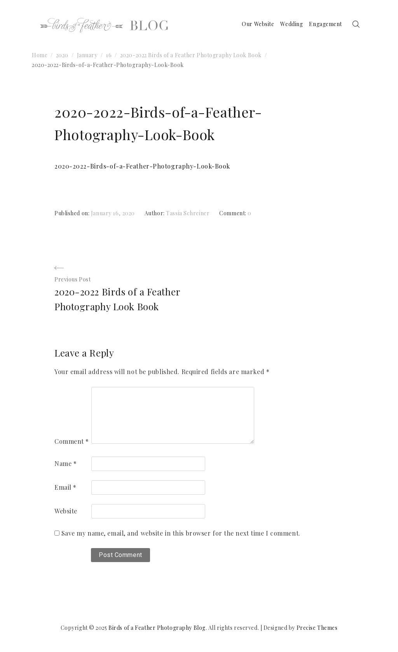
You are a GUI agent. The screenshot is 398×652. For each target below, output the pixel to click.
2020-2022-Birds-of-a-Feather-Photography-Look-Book (142, 166)
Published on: (72, 213)
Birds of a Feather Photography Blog (157, 627)
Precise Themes (317, 627)
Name (65, 463)
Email (65, 487)
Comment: (233, 213)
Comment (71, 441)
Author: (155, 213)
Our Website (258, 24)
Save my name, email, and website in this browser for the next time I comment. (180, 533)
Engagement (325, 24)
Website (65, 511)
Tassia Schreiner (187, 213)
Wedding (291, 24)
